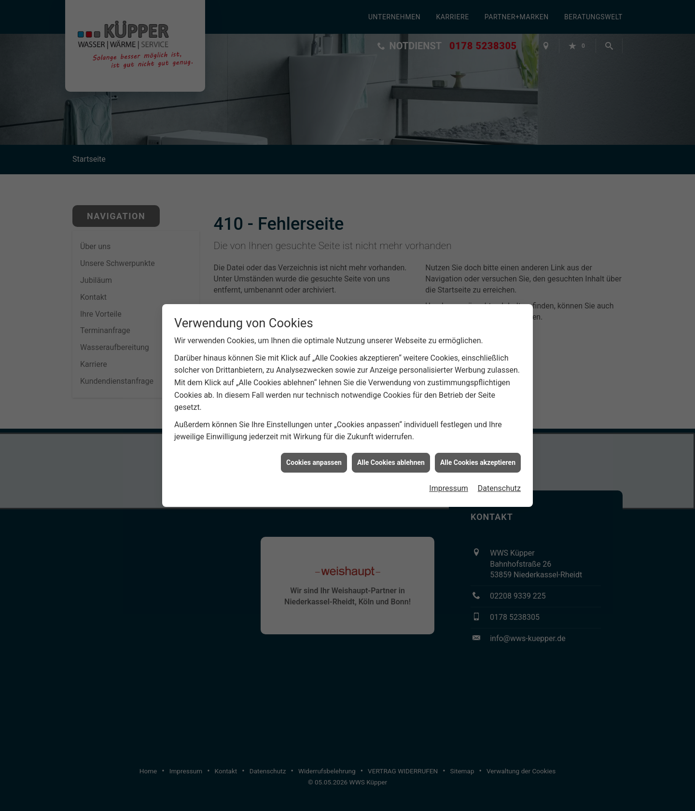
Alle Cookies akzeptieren (477, 457)
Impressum (448, 482)
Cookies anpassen (314, 457)
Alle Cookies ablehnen (391, 457)
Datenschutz (499, 482)
